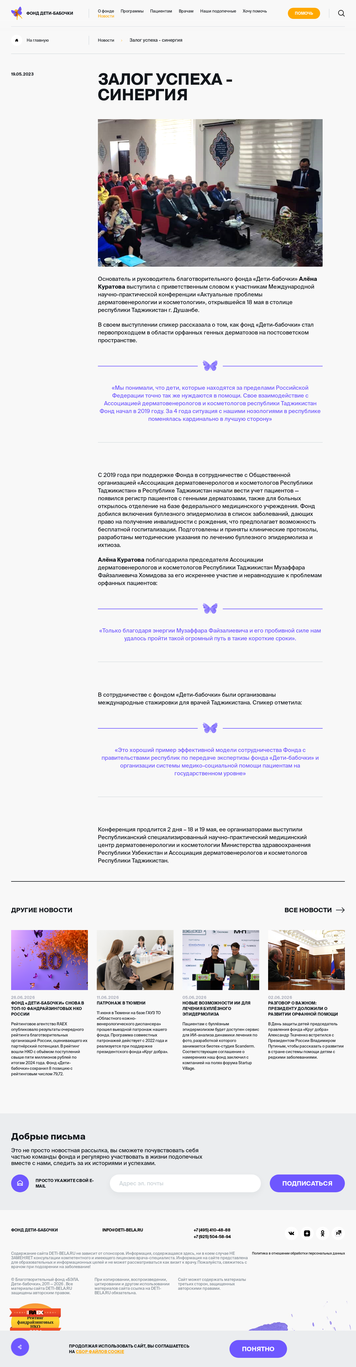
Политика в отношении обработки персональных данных (298, 1253)
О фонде (106, 11)
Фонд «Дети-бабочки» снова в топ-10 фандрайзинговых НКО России (47, 1008)
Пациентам (161, 11)
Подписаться (307, 1183)
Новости (106, 16)
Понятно (258, 1348)
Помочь (304, 13)
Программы (132, 11)
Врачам (186, 11)
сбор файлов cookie (100, 1351)
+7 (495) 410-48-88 (212, 1230)
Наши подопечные (218, 11)
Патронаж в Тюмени (121, 1003)
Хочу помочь (255, 11)
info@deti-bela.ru (122, 1230)
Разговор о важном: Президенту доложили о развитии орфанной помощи (303, 1008)
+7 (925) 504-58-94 (212, 1236)
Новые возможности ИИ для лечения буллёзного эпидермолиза (216, 1008)
